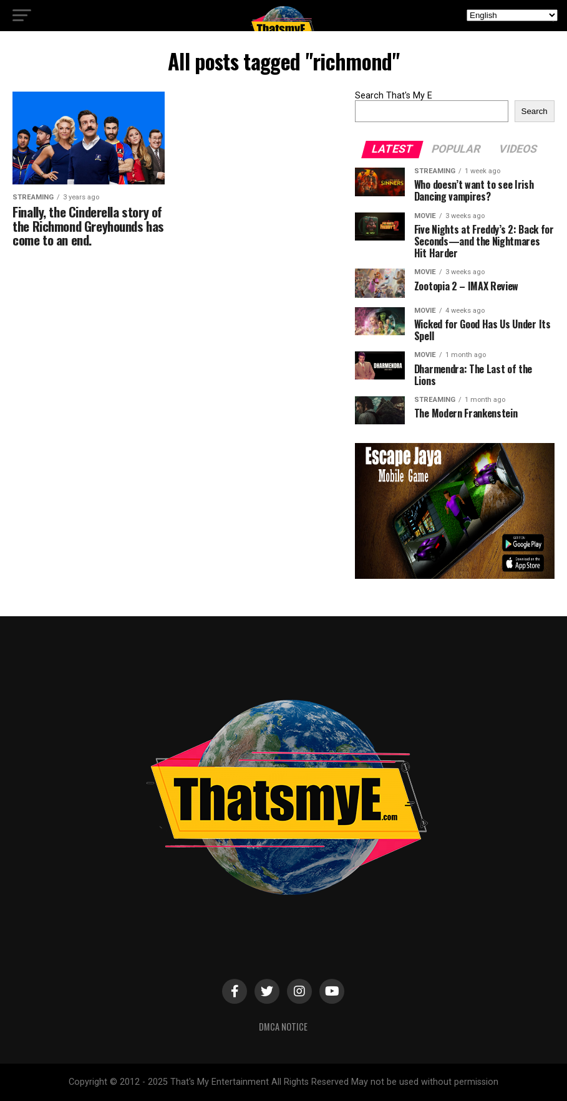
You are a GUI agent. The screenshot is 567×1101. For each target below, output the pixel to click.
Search (534, 111)
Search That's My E (393, 95)
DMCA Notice (283, 1026)
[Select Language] (512, 15)
